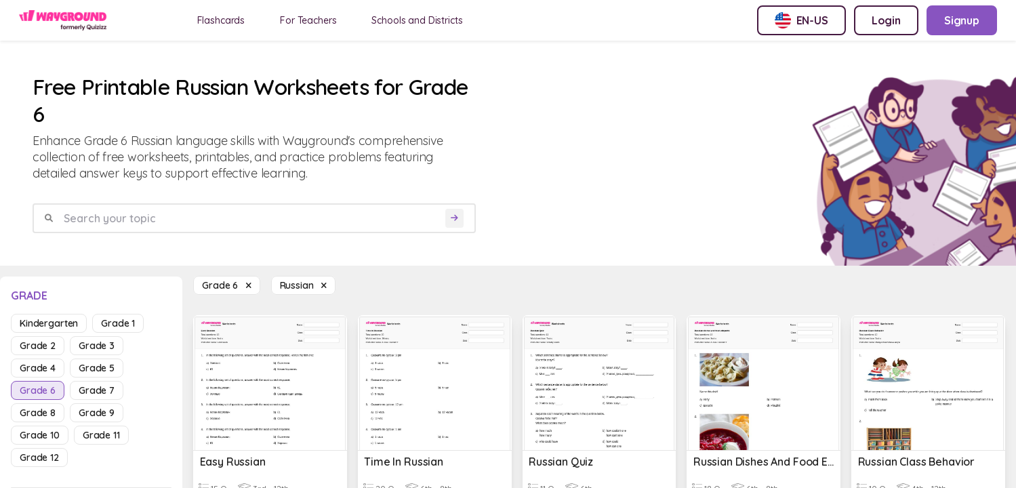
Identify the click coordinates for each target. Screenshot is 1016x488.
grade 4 (38, 368)
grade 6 (38, 390)
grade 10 (40, 435)
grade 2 (38, 346)
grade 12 (39, 457)
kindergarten (49, 323)
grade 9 (97, 413)
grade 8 (38, 413)
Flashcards (221, 20)
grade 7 (97, 390)
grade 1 (118, 323)
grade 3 (97, 346)
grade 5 (97, 368)
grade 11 (101, 435)
